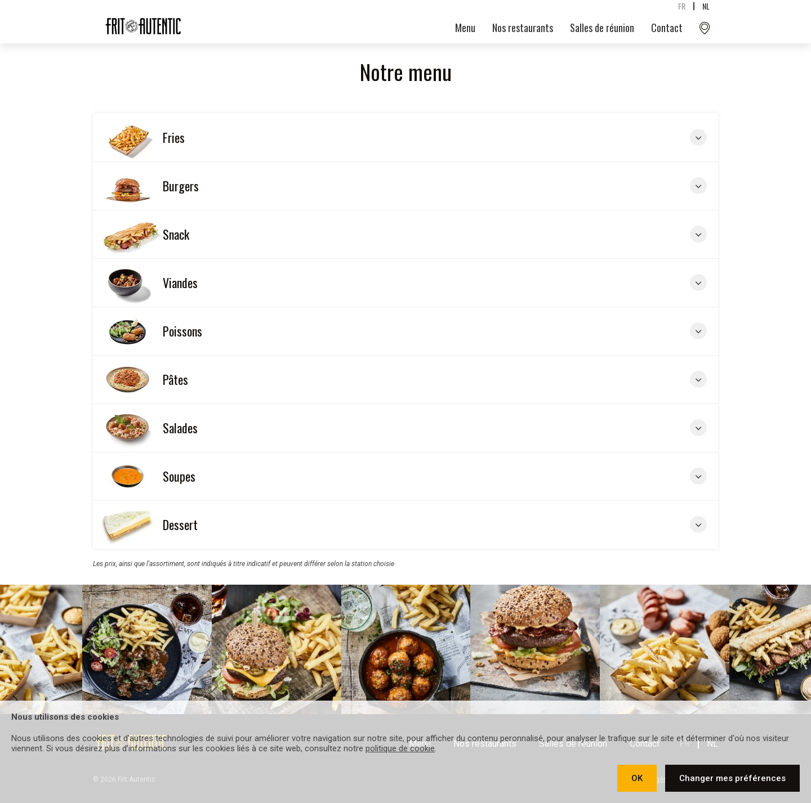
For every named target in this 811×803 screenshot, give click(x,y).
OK (637, 778)
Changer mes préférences (732, 778)
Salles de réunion (602, 27)
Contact (667, 27)
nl (706, 6)
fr (681, 6)
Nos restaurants (522, 27)
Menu (465, 27)
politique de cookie (400, 748)
